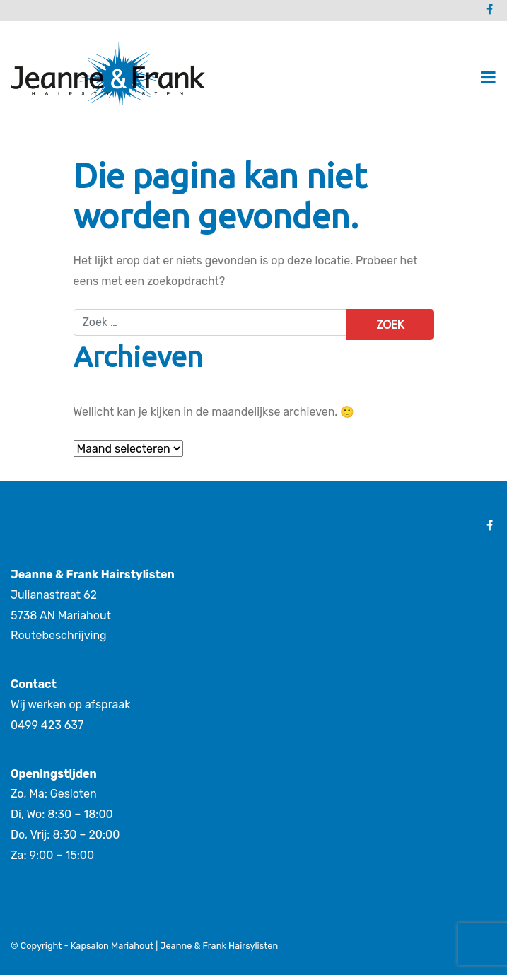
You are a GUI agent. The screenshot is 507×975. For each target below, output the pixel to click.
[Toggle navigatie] (488, 77)
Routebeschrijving (59, 635)
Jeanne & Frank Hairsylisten (219, 945)
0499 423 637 (47, 725)
